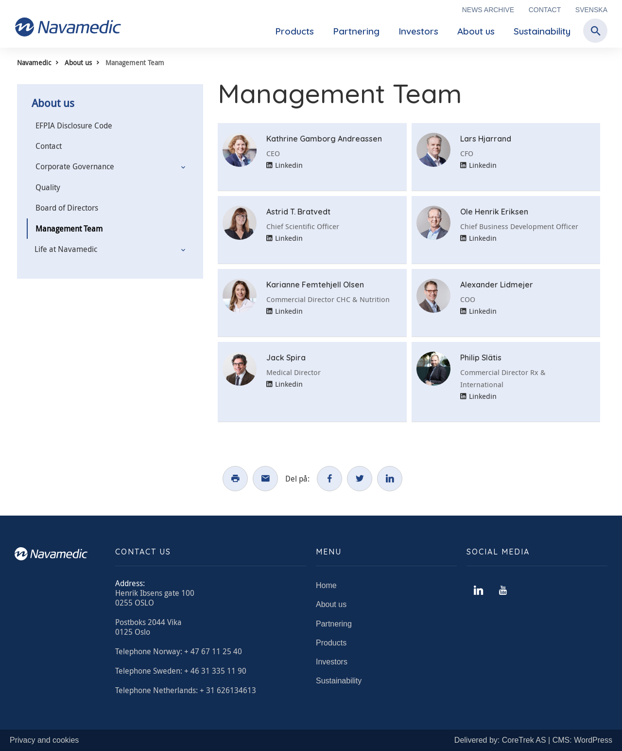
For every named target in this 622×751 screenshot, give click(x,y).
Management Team (69, 228)
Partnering (356, 31)
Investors (418, 31)
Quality (47, 187)
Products (294, 31)
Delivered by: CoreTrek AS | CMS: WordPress (533, 740)
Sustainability (542, 31)
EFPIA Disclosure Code (73, 125)
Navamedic (34, 62)
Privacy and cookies (44, 740)
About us (476, 31)
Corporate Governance (74, 166)
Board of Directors (66, 207)
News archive (488, 10)
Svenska (591, 10)
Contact (545, 10)
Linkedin (284, 165)
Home (326, 585)
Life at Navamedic (66, 249)
